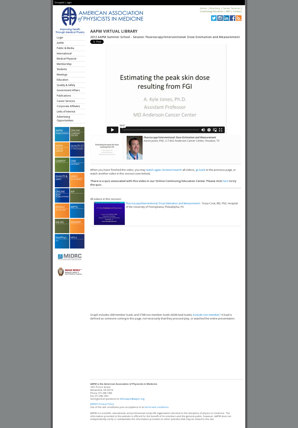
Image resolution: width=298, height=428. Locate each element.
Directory (214, 8)
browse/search (172, 170)
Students (62, 69)
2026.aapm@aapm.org (132, 398)
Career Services (231, 8)
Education (62, 79)
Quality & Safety (66, 85)
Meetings (62, 74)
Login (69, 2)
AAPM (60, 43)
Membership (64, 64)
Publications (64, 95)
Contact (237, 11)
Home (203, 8)
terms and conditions (156, 407)
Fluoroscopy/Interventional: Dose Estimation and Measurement (163, 203)
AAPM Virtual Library (113, 31)
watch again (153, 170)
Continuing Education (211, 11)
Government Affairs (68, 90)
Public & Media (65, 48)
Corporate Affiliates (68, 106)
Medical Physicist (66, 58)
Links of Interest (66, 111)
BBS (228, 11)
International (64, 53)
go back (200, 170)
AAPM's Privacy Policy (102, 403)
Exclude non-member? (207, 315)
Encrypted (59, 2)
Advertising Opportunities (65, 118)
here (226, 181)
